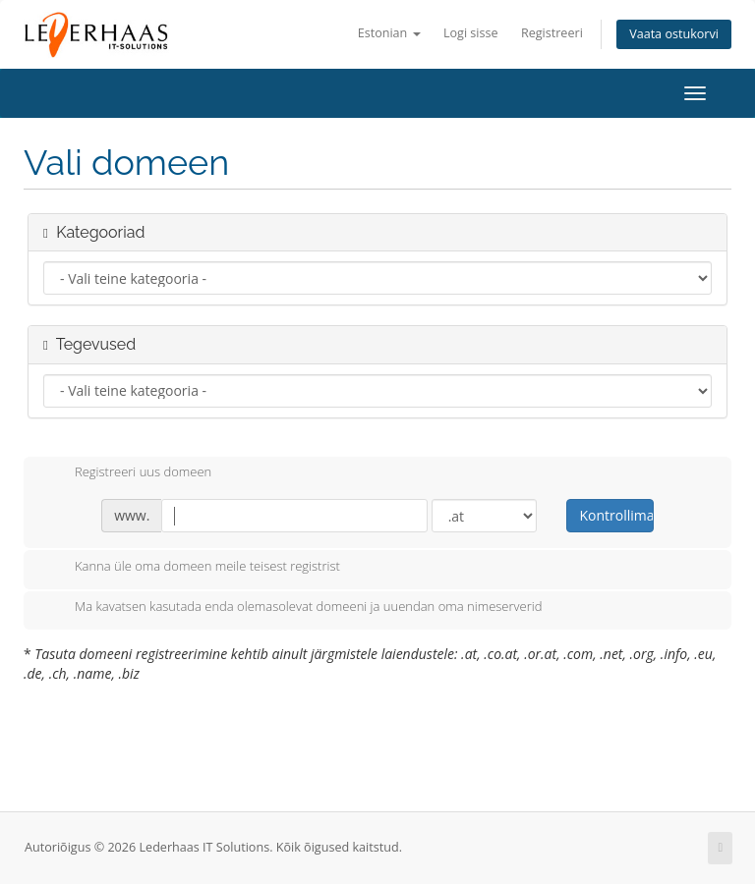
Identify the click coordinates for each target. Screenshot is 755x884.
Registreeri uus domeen (127, 473)
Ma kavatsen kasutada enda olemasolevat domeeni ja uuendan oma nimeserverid (292, 608)
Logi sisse (470, 33)
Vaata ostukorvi (674, 34)
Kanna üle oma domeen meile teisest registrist (191, 568)
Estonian (389, 33)
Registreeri (552, 33)
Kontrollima (616, 515)
